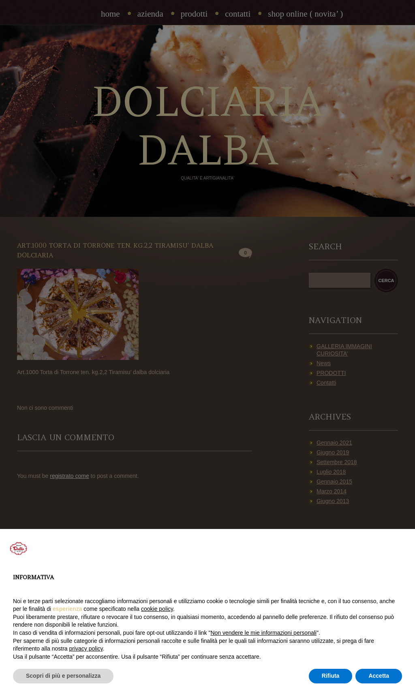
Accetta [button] (378, 675)
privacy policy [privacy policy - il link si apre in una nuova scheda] (86, 648)
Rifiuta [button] (331, 675)
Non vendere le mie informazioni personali (263, 632)
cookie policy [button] (157, 609)
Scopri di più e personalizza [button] (63, 675)
